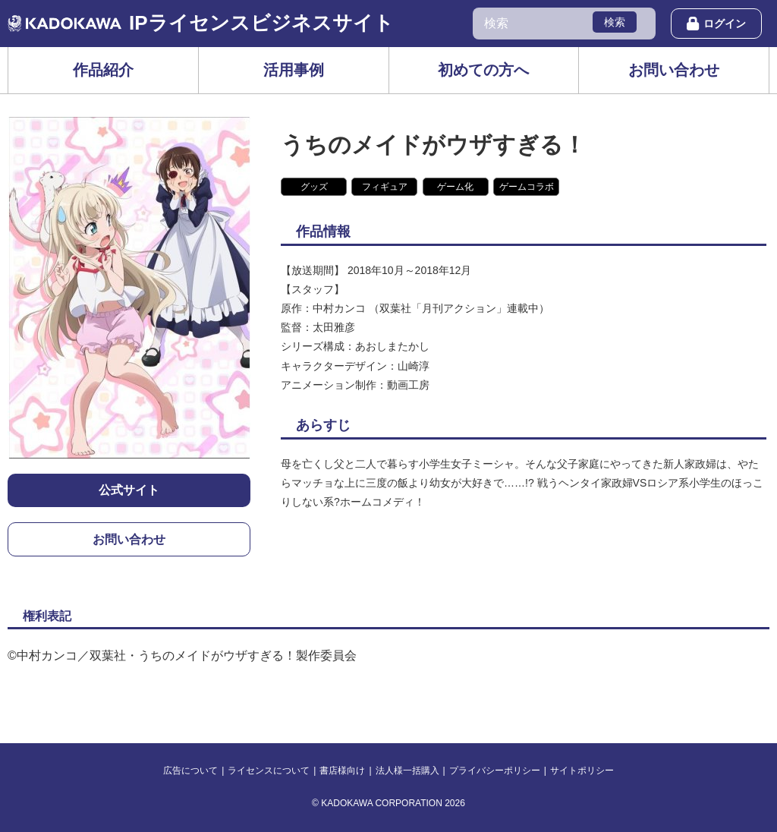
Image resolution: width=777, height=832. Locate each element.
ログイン (716, 23)
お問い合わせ (673, 69)
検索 (614, 22)
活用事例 (293, 69)
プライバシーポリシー (494, 770)
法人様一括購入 (407, 770)
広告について (190, 770)
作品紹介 (103, 69)
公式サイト (129, 490)
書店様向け (342, 770)
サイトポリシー (582, 770)
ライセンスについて (269, 770)
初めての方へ (483, 69)
